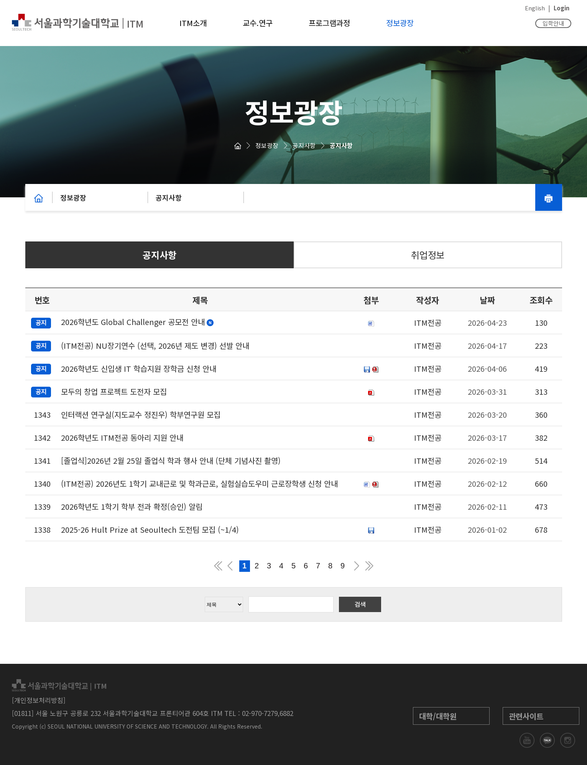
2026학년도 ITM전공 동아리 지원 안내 (122, 437)
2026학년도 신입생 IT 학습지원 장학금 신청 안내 (138, 368)
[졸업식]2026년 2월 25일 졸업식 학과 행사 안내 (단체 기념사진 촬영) (171, 460)
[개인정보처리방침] (39, 700)
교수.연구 (258, 22)
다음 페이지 (357, 566)
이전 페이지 (230, 566)
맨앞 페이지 (218, 566)
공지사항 (304, 145)
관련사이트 (526, 716)
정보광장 (400, 22)
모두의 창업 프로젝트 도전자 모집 (114, 391)
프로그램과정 (329, 22)
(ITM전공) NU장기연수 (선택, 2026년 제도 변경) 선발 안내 (155, 345)
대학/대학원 (438, 716)
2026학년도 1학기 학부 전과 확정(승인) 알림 (131, 506)
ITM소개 (193, 22)
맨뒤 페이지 (369, 566)
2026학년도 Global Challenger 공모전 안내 (133, 321)
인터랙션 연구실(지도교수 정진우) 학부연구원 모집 (140, 414)
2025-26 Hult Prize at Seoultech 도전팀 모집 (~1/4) (150, 529)
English (535, 8)
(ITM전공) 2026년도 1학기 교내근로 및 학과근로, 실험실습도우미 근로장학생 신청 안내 (199, 483)
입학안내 (553, 23)
